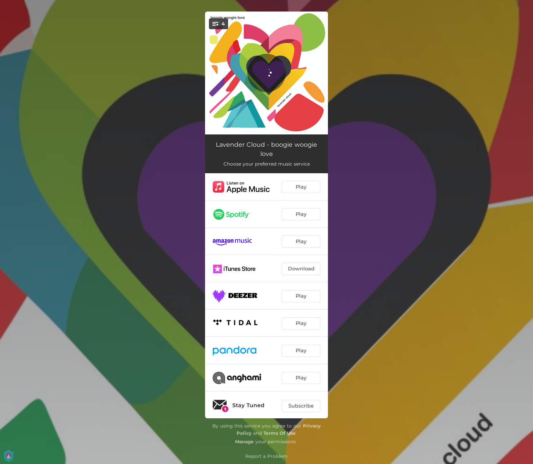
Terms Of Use (279, 433)
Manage (244, 441)
